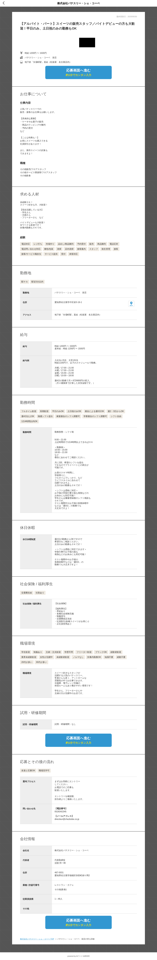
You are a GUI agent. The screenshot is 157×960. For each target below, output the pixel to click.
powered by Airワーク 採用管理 (78, 956)
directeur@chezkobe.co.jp (67, 819)
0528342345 (60, 811)
